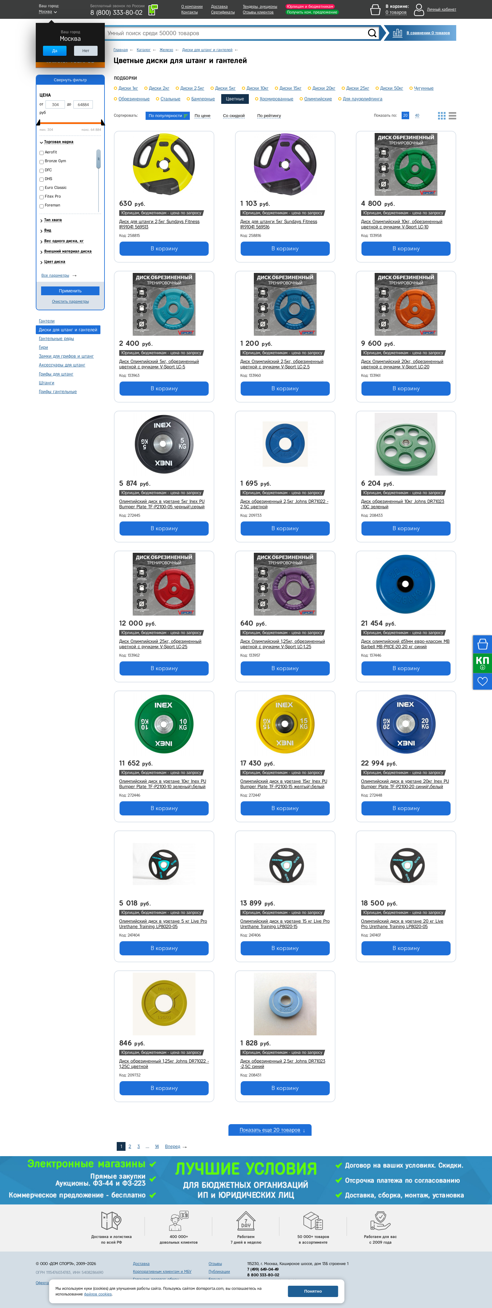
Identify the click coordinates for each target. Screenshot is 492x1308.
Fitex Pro (53, 196)
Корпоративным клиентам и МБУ (162, 1271)
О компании (192, 6)
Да (54, 50)
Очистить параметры (70, 301)
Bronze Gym (55, 161)
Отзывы (215, 1264)
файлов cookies (98, 1294)
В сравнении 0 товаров (428, 33)
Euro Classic (56, 187)
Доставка (219, 6)
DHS (48, 179)
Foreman (52, 205)
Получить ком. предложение (312, 12)
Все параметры (55, 275)
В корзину (164, 248)
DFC (48, 170)
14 (157, 1146)
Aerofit (51, 152)
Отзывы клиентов (258, 12)
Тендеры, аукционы (260, 6)
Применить (70, 290)
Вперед (172, 1146)
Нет (85, 50)
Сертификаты (223, 12)
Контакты (189, 12)
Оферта (42, 1283)
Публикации (219, 1271)
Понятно (313, 1291)
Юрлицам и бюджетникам (310, 6)
